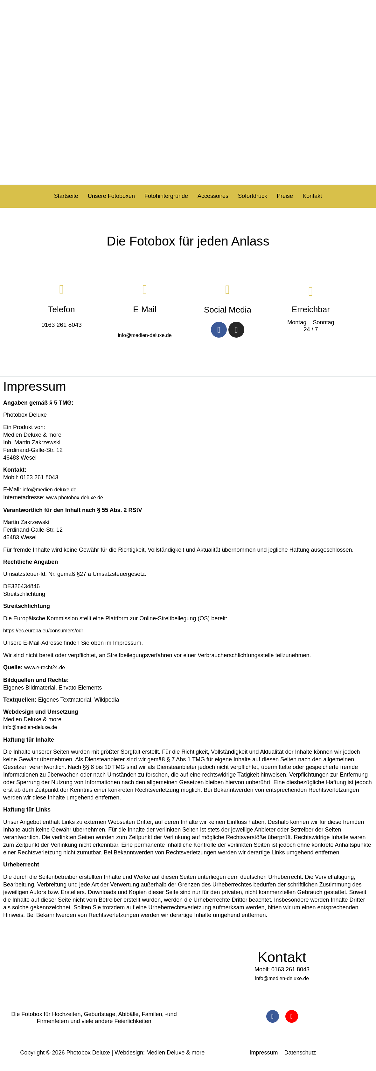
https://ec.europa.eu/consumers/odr (43, 630)
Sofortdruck (252, 196)
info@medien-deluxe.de (144, 334)
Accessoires (213, 196)
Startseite (66, 196)
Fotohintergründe (166, 196)
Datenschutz (300, 1052)
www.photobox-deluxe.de (74, 497)
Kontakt (312, 196)
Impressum (264, 1052)
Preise (285, 196)
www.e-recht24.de (44, 667)
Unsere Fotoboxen (111, 196)
